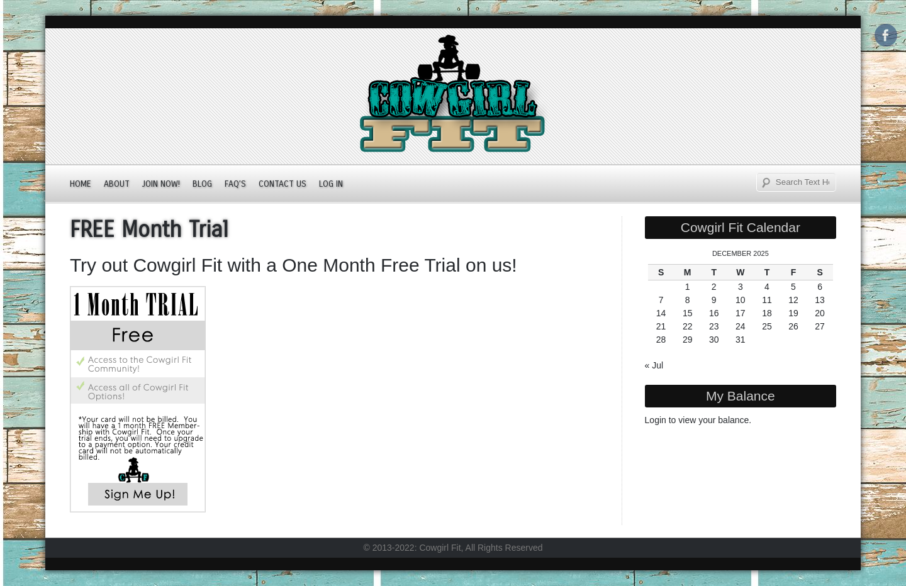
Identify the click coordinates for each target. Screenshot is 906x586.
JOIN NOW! (161, 184)
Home (80, 184)
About (117, 184)
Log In (331, 184)
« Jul (654, 365)
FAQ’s (235, 184)
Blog (202, 184)
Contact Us (282, 184)
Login (655, 420)
